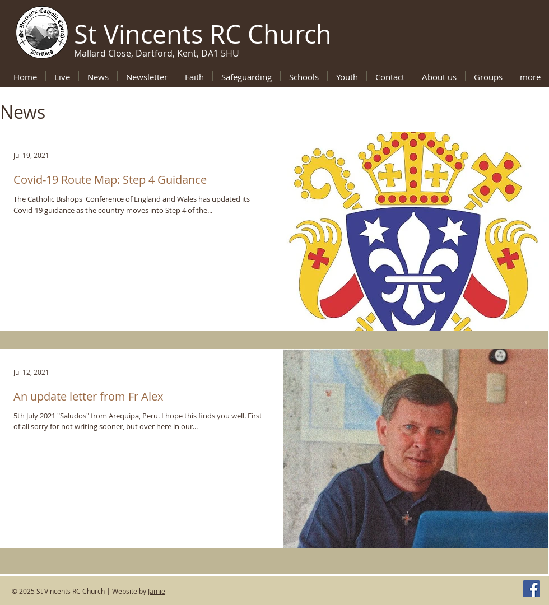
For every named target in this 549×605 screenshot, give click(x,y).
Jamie (156, 591)
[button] (194, 76)
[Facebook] (531, 588)
